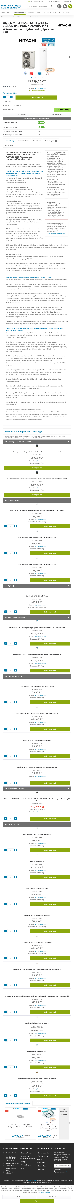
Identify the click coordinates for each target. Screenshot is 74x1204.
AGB (22, 1168)
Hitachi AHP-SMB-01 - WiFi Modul (37, 596)
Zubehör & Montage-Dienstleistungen (37, 118)
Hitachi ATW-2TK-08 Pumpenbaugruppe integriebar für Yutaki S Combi (37, 655)
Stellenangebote (43, 1153)
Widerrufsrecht (25, 1165)
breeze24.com (10, 1165)
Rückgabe (23, 1162)
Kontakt (40, 1159)
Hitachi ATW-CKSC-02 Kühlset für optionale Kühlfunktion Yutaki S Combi (37, 969)
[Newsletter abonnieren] (69, 1166)
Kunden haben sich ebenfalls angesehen (18, 1103)
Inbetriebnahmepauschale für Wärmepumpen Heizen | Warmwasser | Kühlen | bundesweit (37, 479)
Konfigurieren (51, 467)
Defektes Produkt (26, 1153)
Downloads (37, 141)
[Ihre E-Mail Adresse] (61, 1166)
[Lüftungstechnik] (34, 12)
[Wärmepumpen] (20, 12)
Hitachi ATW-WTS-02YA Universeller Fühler (37, 740)
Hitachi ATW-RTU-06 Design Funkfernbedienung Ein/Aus (37, 564)
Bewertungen (51, 141)
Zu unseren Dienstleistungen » (56, 233)
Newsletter (41, 1163)
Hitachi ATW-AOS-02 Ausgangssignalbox (37, 834)
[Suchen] (52, 6)
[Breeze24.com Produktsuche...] (40, 6)
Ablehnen (19, 1197)
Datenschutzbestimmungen (61, 1171)
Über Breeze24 (42, 1156)
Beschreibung (9, 141)
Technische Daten (23, 141)
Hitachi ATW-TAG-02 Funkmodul (37, 888)
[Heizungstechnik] (49, 12)
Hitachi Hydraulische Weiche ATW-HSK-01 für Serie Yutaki (37, 1078)
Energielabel (9, 145)
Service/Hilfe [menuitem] (67, 1)
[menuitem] (40, 6)
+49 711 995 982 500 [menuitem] (53, 1)
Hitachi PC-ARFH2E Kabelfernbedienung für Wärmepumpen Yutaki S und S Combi (37, 510)
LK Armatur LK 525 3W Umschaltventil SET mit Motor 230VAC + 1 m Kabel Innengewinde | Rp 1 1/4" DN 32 (37, 799)
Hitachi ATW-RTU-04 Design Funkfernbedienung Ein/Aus (37, 537)
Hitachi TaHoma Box (37, 861)
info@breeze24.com (12, 1163)
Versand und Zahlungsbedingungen (27, 1157)
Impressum (41, 1169)
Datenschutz (41, 1166)
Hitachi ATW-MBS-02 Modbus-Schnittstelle (37, 942)
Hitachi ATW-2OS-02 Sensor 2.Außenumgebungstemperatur (37, 767)
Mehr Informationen (44, 1192)
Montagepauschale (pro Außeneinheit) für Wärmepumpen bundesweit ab (37, 452)
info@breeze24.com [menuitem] (35, 1)
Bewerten (17, 105)
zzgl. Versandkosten (40, 88)
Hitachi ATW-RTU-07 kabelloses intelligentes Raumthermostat (37, 713)
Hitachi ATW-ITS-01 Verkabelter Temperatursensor (37, 686)
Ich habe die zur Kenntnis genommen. (62, 1171)
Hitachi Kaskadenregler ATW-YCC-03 (37, 1023)
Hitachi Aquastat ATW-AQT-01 (37, 1051)
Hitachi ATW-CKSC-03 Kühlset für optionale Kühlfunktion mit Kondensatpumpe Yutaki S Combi (37, 996)
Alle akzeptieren (54, 1197)
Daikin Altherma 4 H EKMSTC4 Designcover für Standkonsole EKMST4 (20, 1126)
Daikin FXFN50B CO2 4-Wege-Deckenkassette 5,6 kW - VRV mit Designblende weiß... (49, 1128)
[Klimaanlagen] (6, 12)
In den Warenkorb (57, 526)
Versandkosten (32, 1180)
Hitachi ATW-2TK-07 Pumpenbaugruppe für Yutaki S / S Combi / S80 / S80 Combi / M (37, 628)
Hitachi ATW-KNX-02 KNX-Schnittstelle (37, 915)
